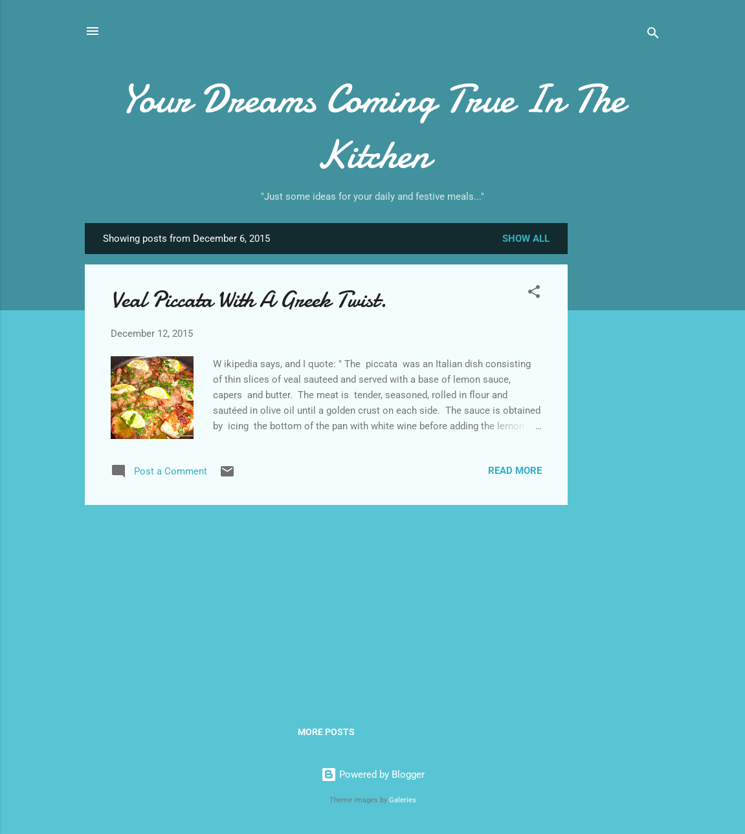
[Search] (653, 35)
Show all (526, 238)
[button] (534, 294)
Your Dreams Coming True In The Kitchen (372, 126)
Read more (515, 470)
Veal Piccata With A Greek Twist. (249, 299)
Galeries (402, 800)
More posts (326, 732)
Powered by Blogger (373, 774)
